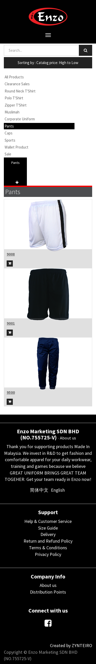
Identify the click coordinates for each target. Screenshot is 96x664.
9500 (11, 392)
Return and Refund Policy (48, 541)
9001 (11, 323)
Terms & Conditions (48, 548)
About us (68, 438)
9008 (11, 254)
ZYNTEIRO (82, 645)
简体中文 (39, 490)
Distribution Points (48, 592)
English (58, 490)
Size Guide (48, 528)
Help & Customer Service (48, 521)
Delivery (48, 534)
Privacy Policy (48, 554)
